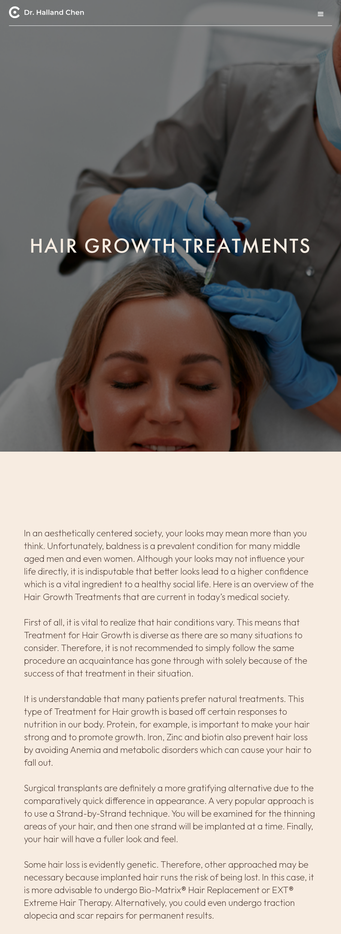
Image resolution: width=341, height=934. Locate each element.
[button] (321, 14)
